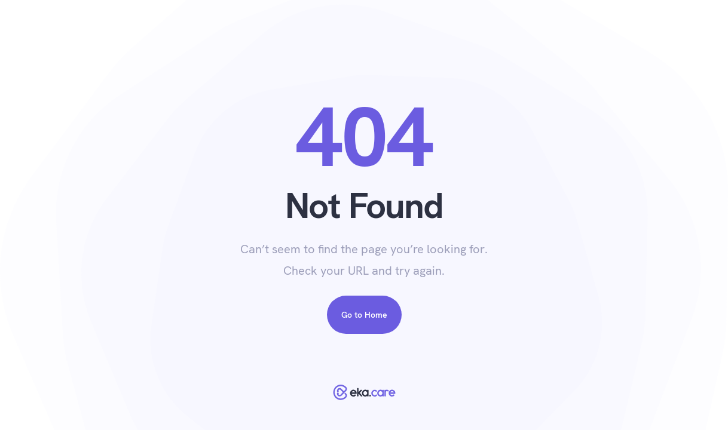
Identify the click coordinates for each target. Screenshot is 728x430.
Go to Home (364, 314)
